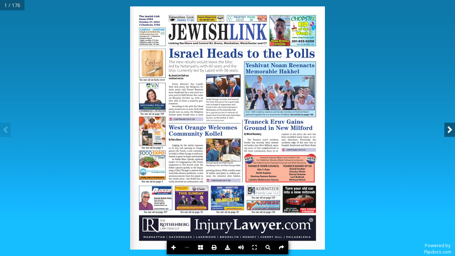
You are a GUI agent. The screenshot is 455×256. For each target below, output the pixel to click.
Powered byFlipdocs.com (437, 248)
